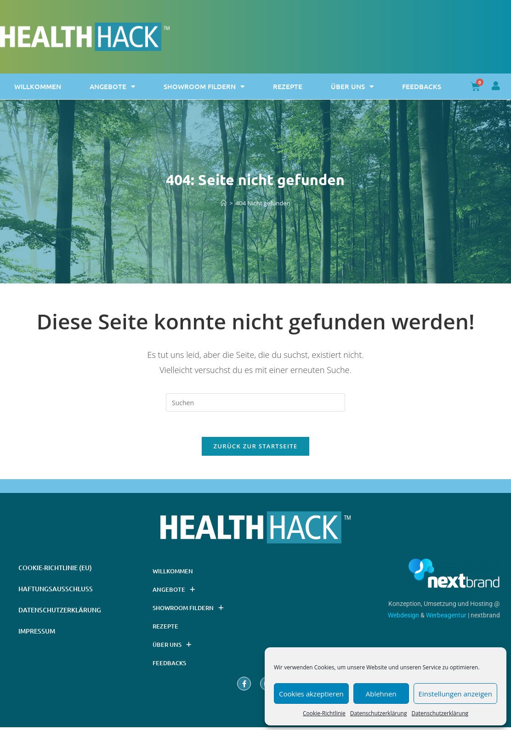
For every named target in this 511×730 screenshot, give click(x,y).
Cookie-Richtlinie (324, 713)
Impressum (36, 633)
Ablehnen (381, 693)
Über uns (352, 87)
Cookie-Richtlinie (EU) (55, 570)
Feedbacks (421, 86)
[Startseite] (224, 203)
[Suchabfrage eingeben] (255, 402)
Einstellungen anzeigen (455, 693)
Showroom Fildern (204, 87)
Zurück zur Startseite (256, 449)
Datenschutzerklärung (378, 713)
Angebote (112, 87)
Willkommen (37, 86)
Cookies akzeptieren (311, 693)
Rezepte (287, 86)
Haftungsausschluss (55, 591)
